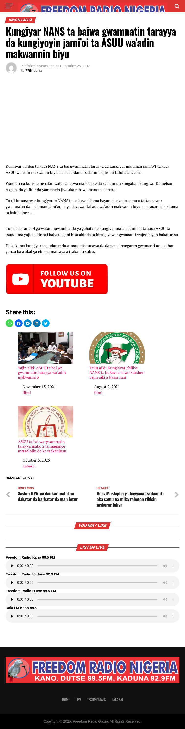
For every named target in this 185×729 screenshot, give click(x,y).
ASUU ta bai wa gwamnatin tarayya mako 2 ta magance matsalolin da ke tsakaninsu (45, 430)
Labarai (29, 466)
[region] (92, 122)
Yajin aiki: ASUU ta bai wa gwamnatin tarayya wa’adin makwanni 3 (45, 356)
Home (66, 699)
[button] (9, 323)
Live (78, 699)
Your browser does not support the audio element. (92, 566)
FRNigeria (33, 70)
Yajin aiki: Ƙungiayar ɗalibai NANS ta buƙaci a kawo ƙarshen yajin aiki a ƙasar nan (117, 356)
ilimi (27, 392)
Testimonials (96, 699)
